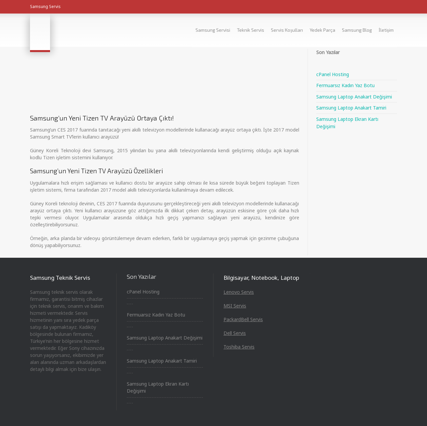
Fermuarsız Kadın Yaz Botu (345, 85)
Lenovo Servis (239, 292)
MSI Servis (235, 305)
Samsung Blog (357, 30)
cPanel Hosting (332, 74)
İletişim (386, 30)
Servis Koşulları (287, 30)
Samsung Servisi (212, 30)
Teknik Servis (250, 30)
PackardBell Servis (243, 319)
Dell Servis (235, 333)
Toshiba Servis (239, 347)
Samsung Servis (45, 6)
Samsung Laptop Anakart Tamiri (351, 107)
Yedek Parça (322, 30)
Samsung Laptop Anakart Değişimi (354, 96)
